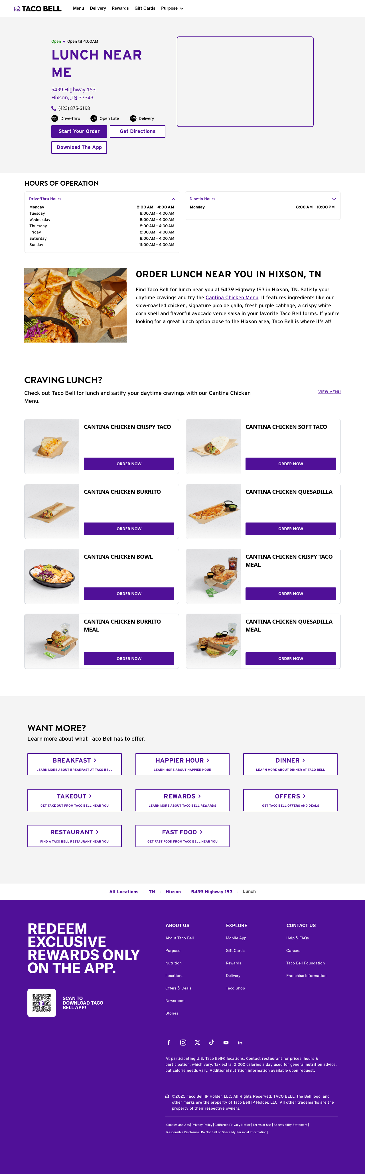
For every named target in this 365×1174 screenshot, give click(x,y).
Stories (171, 1013)
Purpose (169, 8)
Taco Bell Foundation (305, 963)
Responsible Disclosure (182, 1132)
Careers (293, 950)
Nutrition (173, 963)
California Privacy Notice (232, 1124)
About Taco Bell (179, 938)
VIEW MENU (329, 392)
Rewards (120, 8)
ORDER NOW (129, 463)
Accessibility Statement (290, 1124)
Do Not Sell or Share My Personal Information (233, 1132)
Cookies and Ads (178, 1124)
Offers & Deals (178, 988)
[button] (191, 927)
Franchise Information (306, 975)
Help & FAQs (297, 938)
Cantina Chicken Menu (232, 297)
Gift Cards (145, 8)
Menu (78, 8)
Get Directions (138, 131)
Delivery (98, 8)
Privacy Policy (202, 1124)
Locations (174, 975)
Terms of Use (262, 1124)
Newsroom (174, 1000)
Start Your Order (79, 131)
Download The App (79, 147)
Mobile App (236, 938)
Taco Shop (235, 988)
